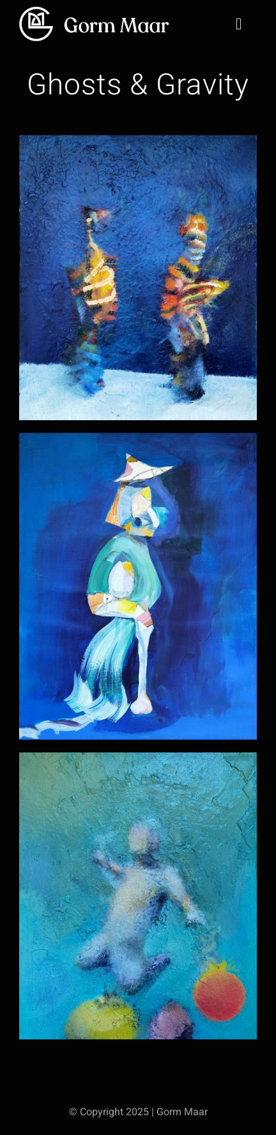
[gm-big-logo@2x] (96, 9)
